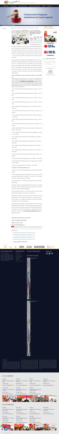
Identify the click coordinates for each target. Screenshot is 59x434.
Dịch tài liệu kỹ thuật (19, 255)
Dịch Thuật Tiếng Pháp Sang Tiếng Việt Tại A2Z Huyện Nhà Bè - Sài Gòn (24, 234)
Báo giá (49, 6)
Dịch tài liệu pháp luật (19, 256)
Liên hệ (28, 2)
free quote (49, 47)
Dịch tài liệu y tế (18, 257)
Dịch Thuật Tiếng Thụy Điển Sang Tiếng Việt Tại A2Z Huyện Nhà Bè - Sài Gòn (25, 232)
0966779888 (6, 425)
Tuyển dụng (24, 2)
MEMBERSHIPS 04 (21, 247)
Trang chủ (5, 6)
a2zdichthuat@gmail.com (49, 28)
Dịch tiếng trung (23, 6)
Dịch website (18, 258)
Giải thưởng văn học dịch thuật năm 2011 (34, 258)
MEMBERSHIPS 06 (39, 247)
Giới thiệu (20, 2)
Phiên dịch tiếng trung (34, 6)
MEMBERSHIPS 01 (5, 247)
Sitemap (32, 2)
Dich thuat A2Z (4, 432)
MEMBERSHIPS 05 (29, 247)
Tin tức (43, 6)
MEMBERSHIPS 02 (10, 247)
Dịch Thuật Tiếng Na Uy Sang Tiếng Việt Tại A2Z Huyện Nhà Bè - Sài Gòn (24, 237)
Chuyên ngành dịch (19, 251)
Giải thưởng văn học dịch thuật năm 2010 (34, 301)
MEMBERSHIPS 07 (51, 247)
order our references (50, 52)
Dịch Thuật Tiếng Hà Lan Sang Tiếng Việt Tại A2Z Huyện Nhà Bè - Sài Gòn (24, 239)
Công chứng (13, 6)
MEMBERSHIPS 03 (16, 247)
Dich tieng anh (6, 2)
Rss (34, 2)
